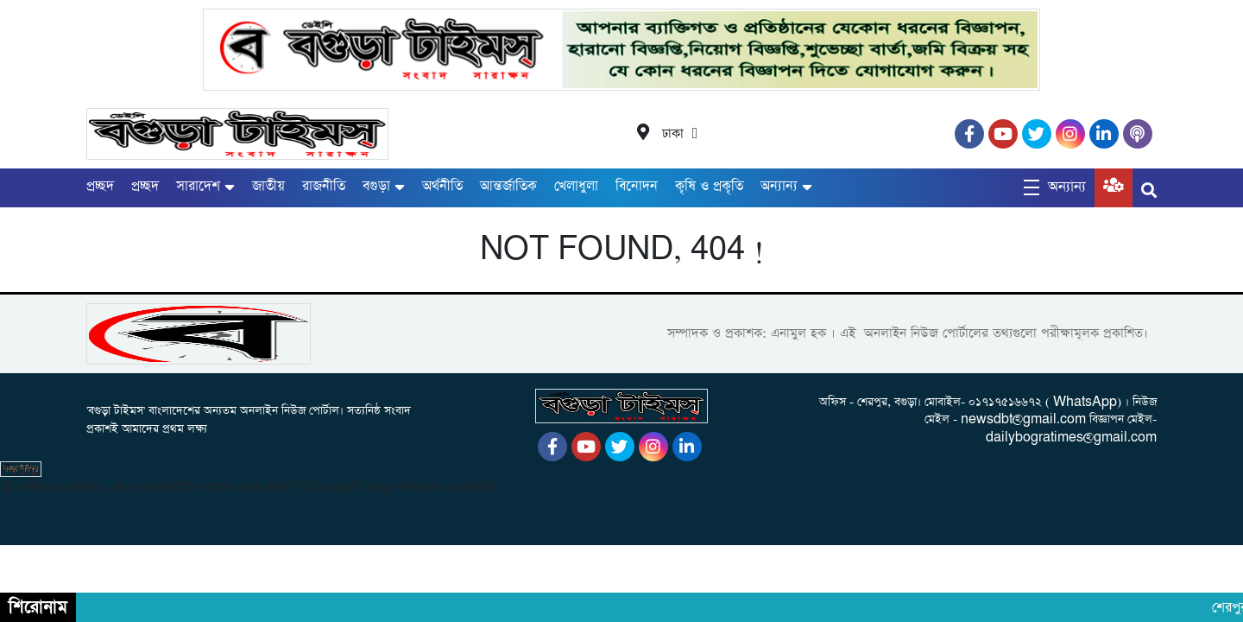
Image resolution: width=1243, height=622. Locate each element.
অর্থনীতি (442, 186)
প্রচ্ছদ (100, 186)
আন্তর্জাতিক (508, 186)
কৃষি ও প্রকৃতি (709, 186)
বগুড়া (376, 186)
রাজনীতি (323, 186)
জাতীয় (268, 186)
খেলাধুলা (576, 186)
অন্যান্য (779, 186)
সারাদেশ (198, 186)
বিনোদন (636, 186)
